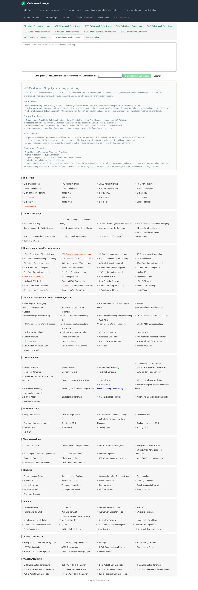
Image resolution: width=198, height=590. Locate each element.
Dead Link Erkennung (32, 458)
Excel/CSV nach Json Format (73, 236)
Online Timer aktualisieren (72, 454)
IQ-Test (63, 525)
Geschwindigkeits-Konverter (148, 485)
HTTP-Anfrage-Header (146, 542)
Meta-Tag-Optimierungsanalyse (149, 458)
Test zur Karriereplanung (145, 525)
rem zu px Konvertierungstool (111, 445)
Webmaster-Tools (32, 17)
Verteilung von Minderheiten (35, 520)
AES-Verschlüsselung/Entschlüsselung (115, 316)
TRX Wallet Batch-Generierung (129, 26)
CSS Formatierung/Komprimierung (76, 254)
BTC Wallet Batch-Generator (111, 565)
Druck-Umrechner (106, 480)
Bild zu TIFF (141, 197)
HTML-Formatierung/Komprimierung (39, 254)
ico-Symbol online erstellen (148, 445)
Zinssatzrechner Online (33, 476)
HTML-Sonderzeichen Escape (112, 547)
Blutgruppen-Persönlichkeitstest (37, 525)
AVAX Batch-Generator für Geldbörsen (100, 32)
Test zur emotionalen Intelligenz (111, 525)
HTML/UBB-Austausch (146, 281)
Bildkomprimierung (31, 184)
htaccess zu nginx (31, 445)
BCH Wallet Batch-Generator (67, 32)
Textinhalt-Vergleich (107, 372)
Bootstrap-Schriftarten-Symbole (36, 551)
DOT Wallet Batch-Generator (73, 569)
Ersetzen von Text (69, 372)
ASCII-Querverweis (69, 547)
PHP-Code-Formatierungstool (36, 263)
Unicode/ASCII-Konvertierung (111, 341)
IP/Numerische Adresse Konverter (151, 337)
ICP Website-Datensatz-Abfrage (112, 458)
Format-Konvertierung (48, 10)
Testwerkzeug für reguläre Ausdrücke (77, 286)
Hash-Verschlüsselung (33, 332)
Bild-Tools (29, 10)
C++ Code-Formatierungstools (36, 272)
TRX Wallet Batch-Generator (148, 565)
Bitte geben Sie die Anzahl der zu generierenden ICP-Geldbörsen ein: (66, 76)
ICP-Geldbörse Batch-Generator (68, 37)
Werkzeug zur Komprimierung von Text (77, 388)
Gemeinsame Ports (144, 547)
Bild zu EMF (28, 202)
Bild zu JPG (66, 193)
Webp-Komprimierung (108, 188)
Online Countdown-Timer (109, 507)
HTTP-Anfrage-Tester (70, 415)
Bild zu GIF (104, 197)
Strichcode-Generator (108, 337)
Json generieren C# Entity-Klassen (38, 228)
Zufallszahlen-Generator (71, 397)
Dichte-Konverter (106, 489)
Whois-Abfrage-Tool (69, 458)
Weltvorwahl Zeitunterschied (111, 512)
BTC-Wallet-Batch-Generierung (98, 26)
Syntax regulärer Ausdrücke (73, 290)
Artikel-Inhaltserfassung (109, 367)
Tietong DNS (104, 427)
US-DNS (27, 432)
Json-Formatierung (31, 223)
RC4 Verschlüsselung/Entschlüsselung (40, 324)
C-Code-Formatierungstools (148, 268)
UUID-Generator (143, 332)
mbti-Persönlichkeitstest (70, 529)
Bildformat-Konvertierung (34, 193)
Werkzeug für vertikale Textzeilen (75, 380)
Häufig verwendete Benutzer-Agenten (39, 542)
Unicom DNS (29, 427)
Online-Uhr (66, 507)
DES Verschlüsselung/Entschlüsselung (153, 316)
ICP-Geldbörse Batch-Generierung (113, 574)
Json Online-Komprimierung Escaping (152, 223)
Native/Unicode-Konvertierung (74, 346)
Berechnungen (52, 17)
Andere (67, 17)
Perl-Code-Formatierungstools (74, 272)
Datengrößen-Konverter (71, 489)
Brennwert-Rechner (31, 494)
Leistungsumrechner (145, 480)
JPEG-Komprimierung (108, 184)
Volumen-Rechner (69, 480)
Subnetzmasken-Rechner (72, 476)
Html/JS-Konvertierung (33, 277)
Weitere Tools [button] (92, 37)
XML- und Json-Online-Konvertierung (39, 236)
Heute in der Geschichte (146, 520)
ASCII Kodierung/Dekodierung (149, 341)
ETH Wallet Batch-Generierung (37, 26)
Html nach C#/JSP (107, 277)
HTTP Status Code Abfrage (73, 463)
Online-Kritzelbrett (31, 507)
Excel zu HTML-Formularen (73, 281)
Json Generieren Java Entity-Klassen (77, 228)
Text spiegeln (104, 380)
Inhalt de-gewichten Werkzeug (149, 380)
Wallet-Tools (104, 17)
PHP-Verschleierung (145, 259)
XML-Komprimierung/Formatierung (76, 263)
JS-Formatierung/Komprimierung (113, 254)
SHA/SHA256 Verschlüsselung (149, 324)
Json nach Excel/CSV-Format (111, 236)
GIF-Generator (29, 206)
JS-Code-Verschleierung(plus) (149, 254)
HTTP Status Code (31, 547)
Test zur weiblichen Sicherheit (148, 529)
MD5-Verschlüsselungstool (72, 307)
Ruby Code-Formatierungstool (112, 268)
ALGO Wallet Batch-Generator (36, 574)
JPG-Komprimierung (70, 184)
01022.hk (106, 580)
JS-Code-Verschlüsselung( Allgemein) (39, 259)
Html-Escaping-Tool (69, 277)
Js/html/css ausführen (108, 290)
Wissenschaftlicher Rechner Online (114, 476)
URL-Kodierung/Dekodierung (35, 346)
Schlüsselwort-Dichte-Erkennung (37, 463)
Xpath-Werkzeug (143, 290)
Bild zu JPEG (104, 193)
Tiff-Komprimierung (69, 188)
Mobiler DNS (66, 427)
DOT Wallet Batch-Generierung (37, 32)
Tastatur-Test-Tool (31, 350)
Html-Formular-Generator (110, 281)
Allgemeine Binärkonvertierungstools (152, 397)
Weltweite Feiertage (145, 512)
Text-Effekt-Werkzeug (32, 388)
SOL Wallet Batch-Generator (73, 565)
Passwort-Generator (107, 332)
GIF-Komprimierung (32, 188)
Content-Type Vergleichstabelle (74, 542)
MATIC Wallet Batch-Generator (37, 37)
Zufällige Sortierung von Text (148, 372)
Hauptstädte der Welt (32, 512)
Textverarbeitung (133, 10)
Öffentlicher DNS (68, 423)
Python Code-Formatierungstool (74, 268)
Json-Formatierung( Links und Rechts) (115, 223)
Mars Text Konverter (32, 372)
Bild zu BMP (28, 197)
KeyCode (103, 346)
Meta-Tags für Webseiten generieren (39, 454)
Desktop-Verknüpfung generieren (75, 445)
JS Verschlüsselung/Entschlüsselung (77, 259)
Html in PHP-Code (144, 277)
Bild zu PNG (141, 193)
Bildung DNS (142, 427)
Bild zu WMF (66, 202)
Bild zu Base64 (30, 341)
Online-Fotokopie (143, 202)
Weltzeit (140, 507)
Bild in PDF (104, 202)
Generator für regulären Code (111, 286)
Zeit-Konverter (105, 485)
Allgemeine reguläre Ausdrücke (36, 290)
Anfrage (102, 542)
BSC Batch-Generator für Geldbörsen (39, 569)
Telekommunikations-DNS (147, 423)
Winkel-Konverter (31, 489)
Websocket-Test (143, 415)
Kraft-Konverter (143, 489)
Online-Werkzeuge (35, 3)
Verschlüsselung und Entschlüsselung (103, 10)
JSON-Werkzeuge (72, 10)
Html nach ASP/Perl (32, 281)
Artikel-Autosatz (68, 367)
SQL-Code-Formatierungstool (36, 268)
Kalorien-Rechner (31, 480)
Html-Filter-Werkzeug (145, 286)
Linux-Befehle (105, 551)
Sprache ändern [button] (122, 17)
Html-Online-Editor (31, 367)
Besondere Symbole (107, 520)
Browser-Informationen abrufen (36, 423)
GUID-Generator (30, 337)
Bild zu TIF (66, 197)
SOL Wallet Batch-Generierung (67, 26)
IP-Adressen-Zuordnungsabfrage (113, 415)
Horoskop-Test (104, 529)
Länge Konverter (30, 485)
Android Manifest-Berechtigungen (75, 551)
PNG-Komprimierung (145, 184)
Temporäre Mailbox (31, 415)
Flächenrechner (143, 476)
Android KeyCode (144, 346)
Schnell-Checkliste (85, 17)
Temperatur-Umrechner (71, 485)
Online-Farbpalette (107, 454)
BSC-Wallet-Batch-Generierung (160, 26)
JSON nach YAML (31, 241)
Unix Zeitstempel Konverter (110, 397)
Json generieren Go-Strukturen (112, 228)
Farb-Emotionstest (31, 529)
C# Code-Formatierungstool (111, 263)
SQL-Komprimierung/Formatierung (113, 259)
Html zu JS (141, 272)
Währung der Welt (69, 512)
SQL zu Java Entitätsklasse (148, 228)
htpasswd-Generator (70, 337)
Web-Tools (150, 10)
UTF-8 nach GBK (68, 341)
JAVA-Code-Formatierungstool (149, 263)
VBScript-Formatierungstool (111, 272)
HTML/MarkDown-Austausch (35, 286)
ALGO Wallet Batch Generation (134, 32)
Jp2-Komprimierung (145, 188)
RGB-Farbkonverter (32, 401)
